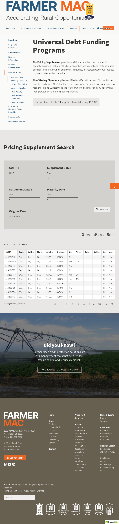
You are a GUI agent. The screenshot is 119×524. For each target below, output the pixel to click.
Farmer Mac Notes (19, 84)
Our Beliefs (53, 424)
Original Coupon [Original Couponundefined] (62, 252)
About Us (10, 23)
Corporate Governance (13, 46)
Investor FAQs (14, 116)
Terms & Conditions (12, 490)
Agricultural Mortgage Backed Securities (79, 457)
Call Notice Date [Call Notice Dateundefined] (97, 252)
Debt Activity (16, 91)
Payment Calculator (104, 438)
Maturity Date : (56, 189)
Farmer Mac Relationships (106, 432)
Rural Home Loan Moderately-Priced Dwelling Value (107, 464)
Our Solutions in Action (55, 23)
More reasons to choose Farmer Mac (59, 369)
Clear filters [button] (103, 209)
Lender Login (15, 458)
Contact (108, 10)
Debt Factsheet (17, 102)
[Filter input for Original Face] (24, 216)
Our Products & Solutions (30, 23)
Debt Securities (14, 72)
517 (99, 304)
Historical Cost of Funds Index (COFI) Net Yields (107, 448)
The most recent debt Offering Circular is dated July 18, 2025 (66, 102)
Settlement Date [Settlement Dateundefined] (32, 252)
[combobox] (15, 244)
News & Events (89, 23)
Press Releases (14, 52)
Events (103, 418)
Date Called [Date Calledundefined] (89, 252)
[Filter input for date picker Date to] (62, 178)
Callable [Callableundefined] (71, 252)
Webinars (104, 421)
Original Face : (18, 211)
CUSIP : (14, 168)
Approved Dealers (18, 88)
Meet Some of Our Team (55, 435)
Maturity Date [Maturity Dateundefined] (41, 252)
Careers (52, 442)
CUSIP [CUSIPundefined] (8, 252)
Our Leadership (55, 427)
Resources (105, 23)
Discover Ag (54, 439)
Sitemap (40, 490)
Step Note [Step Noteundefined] (105, 252)
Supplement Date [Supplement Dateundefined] (22, 252)
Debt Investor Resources (16, 97)
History (52, 430)
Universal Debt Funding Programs (19, 79)
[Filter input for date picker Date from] (62, 173)
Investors (73, 24)
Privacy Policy (29, 490)
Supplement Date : (59, 168)
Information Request (16, 121)
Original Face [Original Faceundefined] (50, 252)
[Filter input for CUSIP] (24, 173)
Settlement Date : (20, 189)
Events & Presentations (14, 66)
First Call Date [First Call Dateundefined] (79, 252)
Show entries (15, 244)
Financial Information (13, 58)
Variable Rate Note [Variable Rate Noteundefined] (112, 252)
